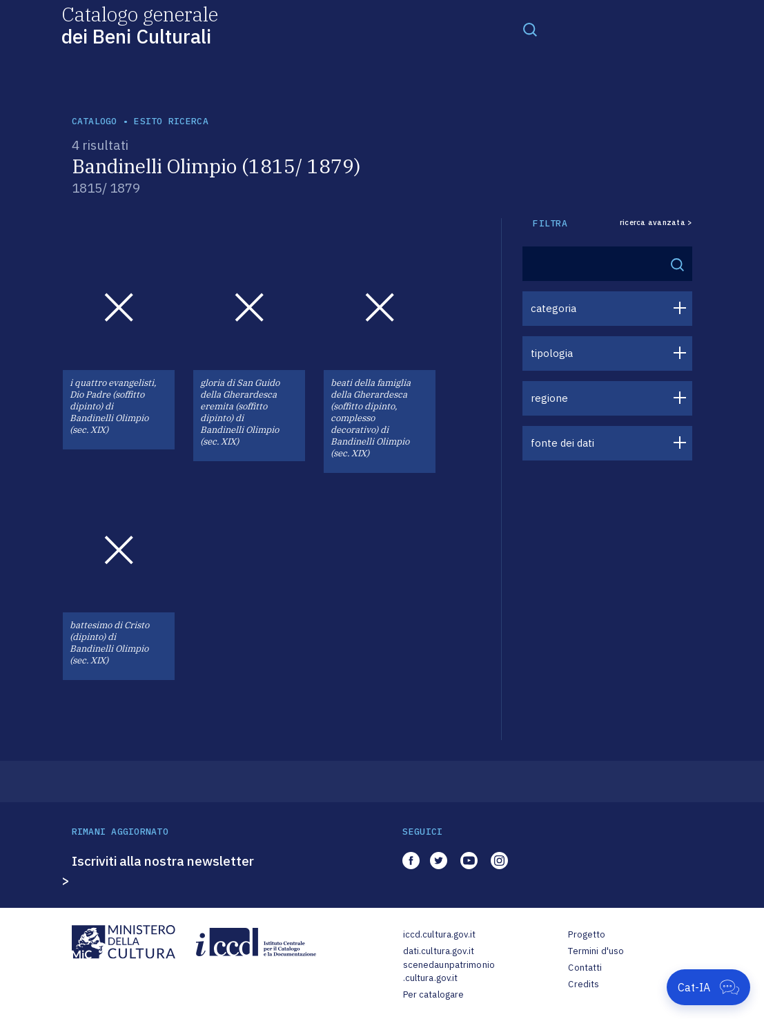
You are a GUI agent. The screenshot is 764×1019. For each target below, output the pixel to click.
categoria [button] (553, 308)
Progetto (586, 934)
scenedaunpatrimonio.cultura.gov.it (449, 971)
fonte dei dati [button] (562, 442)
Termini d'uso (596, 951)
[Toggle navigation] (530, 29)
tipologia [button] (552, 353)
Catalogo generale (139, 24)
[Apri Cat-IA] (708, 987)
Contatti (585, 967)
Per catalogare (433, 994)
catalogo (94, 121)
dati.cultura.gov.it (438, 951)
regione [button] (549, 398)
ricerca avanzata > (656, 222)
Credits (583, 984)
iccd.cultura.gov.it (439, 934)
